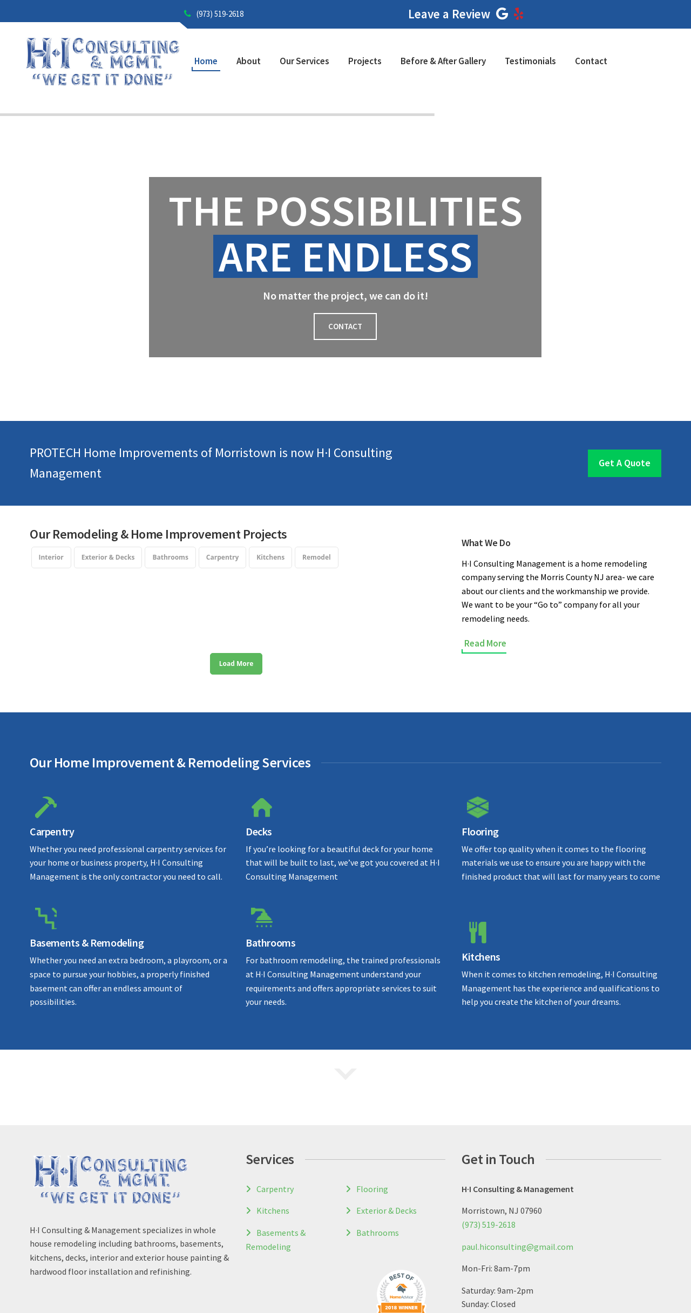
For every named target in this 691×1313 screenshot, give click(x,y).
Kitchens (481, 892)
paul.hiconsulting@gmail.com (517, 1181)
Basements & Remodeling (87, 878)
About (248, 61)
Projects (365, 61)
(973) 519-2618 (213, 14)
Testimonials (530, 61)
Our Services (304, 61)
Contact (591, 61)
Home (206, 61)
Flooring (480, 766)
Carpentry (52, 766)
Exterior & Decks (386, 1145)
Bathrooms (270, 878)
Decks (259, 766)
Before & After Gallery (443, 61)
